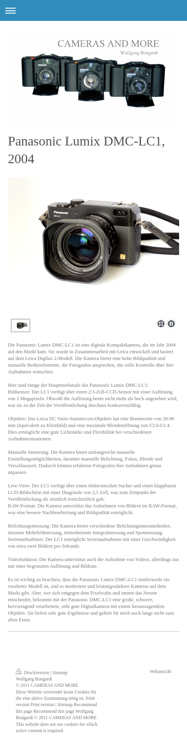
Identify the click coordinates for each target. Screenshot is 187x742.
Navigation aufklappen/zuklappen (93, 10)
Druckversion (33, 672)
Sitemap (59, 672)
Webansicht (160, 671)
